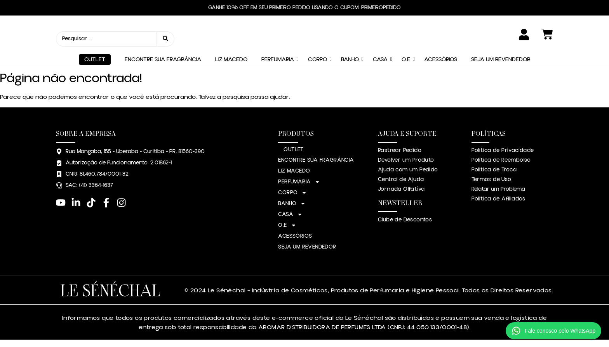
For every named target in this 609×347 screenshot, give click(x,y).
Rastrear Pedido (399, 150)
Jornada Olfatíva (401, 189)
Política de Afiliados (498, 199)
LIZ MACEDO (231, 59)
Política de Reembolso (501, 160)
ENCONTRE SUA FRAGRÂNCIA (163, 59)
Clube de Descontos (405, 220)
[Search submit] (165, 39)
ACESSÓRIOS (440, 59)
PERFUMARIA (277, 59)
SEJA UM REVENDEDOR (500, 59)
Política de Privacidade (503, 150)
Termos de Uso (491, 179)
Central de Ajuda (401, 179)
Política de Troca (494, 170)
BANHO (350, 59)
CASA (380, 59)
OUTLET (94, 59)
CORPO (317, 59)
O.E (406, 59)
